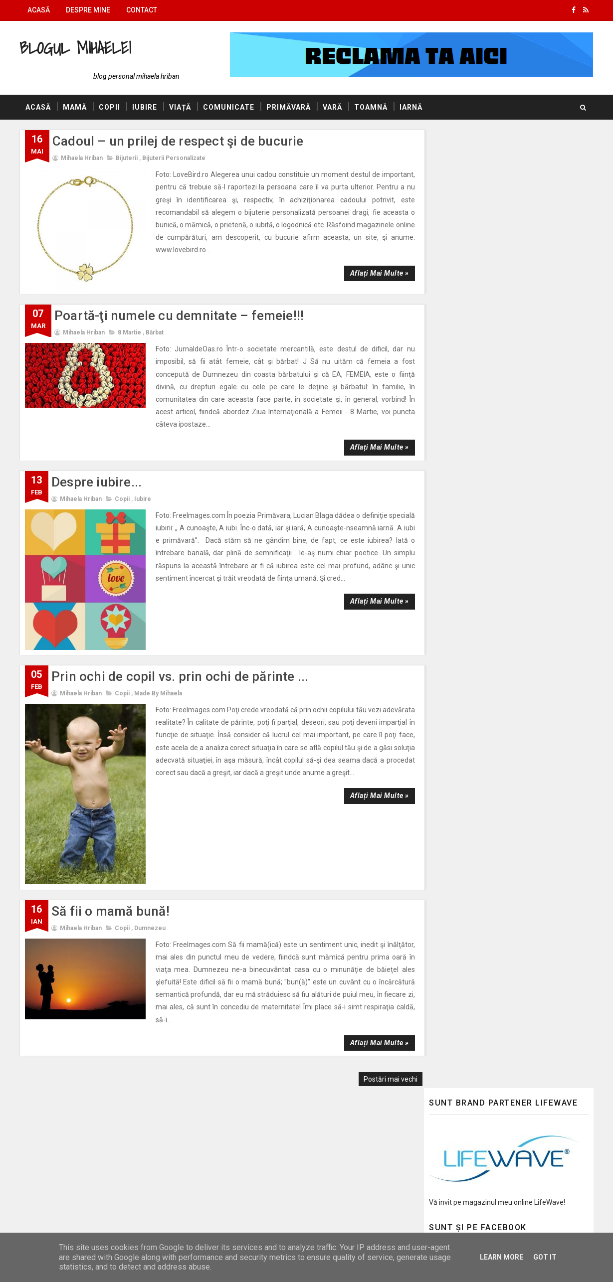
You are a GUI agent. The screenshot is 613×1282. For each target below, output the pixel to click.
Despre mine (88, 10)
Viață (181, 108)
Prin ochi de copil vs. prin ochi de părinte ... (180, 640)
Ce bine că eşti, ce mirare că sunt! (528, 849)
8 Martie (130, 321)
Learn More (501, 1257)
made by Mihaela (159, 656)
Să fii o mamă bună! (111, 858)
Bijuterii (127, 158)
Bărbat (155, 321)
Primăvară (289, 108)
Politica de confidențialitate (471, 1135)
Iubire (145, 108)
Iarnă (411, 108)
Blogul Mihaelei (76, 47)
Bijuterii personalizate (174, 158)
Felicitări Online (452, 1014)
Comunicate (229, 108)
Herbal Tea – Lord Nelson (515, 418)
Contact (142, 10)
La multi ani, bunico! (507, 769)
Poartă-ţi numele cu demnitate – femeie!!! (179, 305)
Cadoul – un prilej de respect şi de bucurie (178, 141)
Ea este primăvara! (505, 337)
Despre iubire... (97, 458)
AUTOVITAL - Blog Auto (466, 986)
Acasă (39, 10)
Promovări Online (456, 1000)
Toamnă (371, 108)
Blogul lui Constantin (462, 971)
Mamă (75, 108)
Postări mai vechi (384, 1014)
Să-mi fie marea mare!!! (513, 377)
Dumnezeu (150, 875)
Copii (110, 108)
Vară (333, 108)
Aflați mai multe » (373, 261)
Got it (545, 1257)
